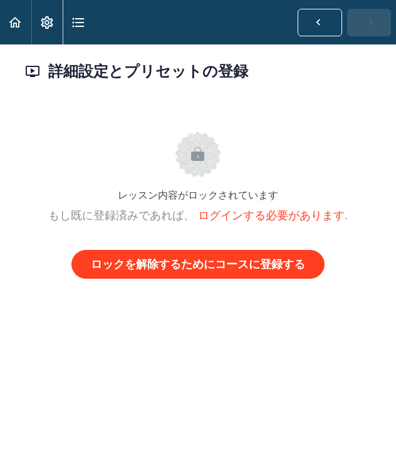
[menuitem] (47, 22)
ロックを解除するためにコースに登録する (198, 264)
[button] (15, 22)
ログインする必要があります (271, 215)
